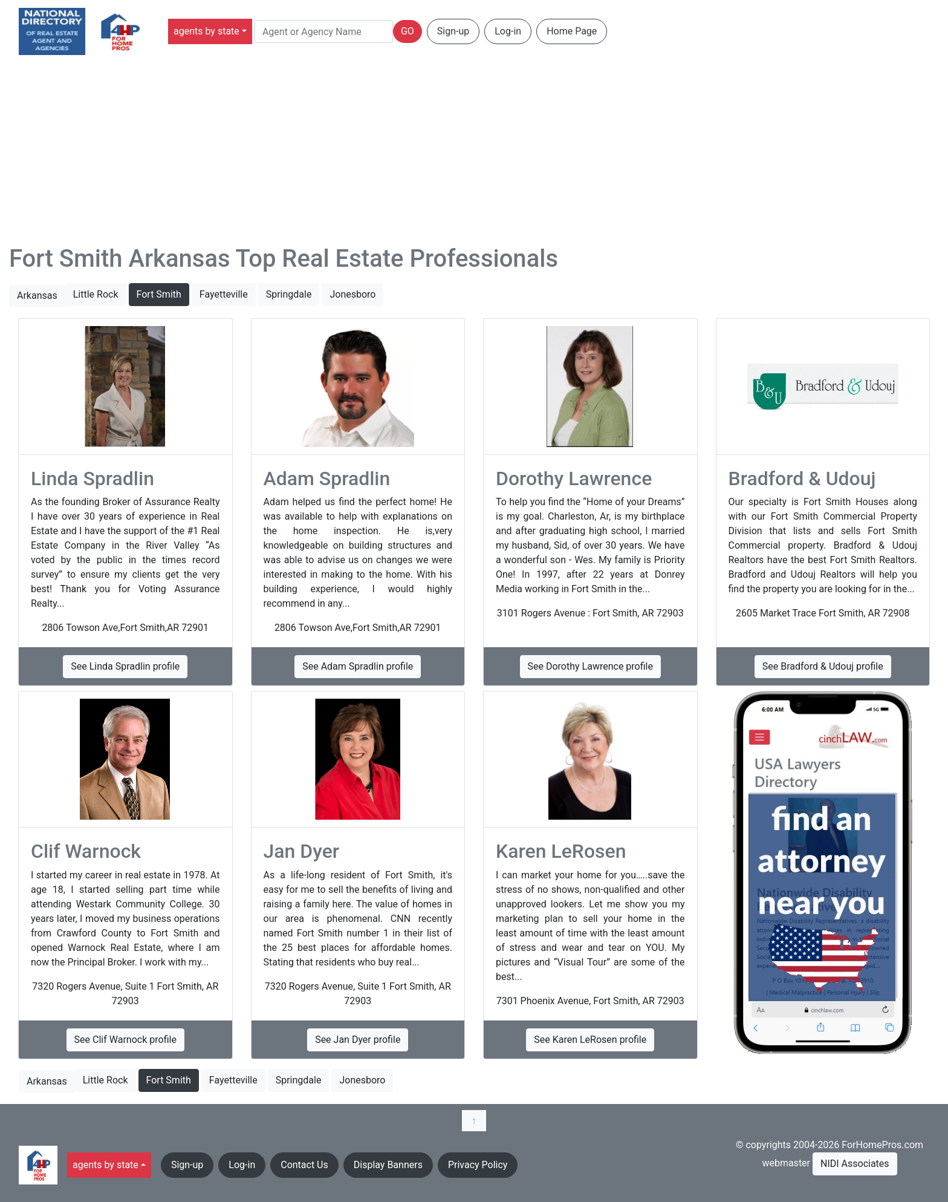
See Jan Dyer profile (357, 1039)
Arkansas (37, 295)
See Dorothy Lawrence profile (590, 666)
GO (407, 31)
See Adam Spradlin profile (357, 666)
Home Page (572, 31)
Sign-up (453, 31)
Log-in (508, 31)
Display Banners (388, 1165)
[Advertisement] (474, 153)
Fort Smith (159, 294)
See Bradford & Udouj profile (822, 666)
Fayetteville (224, 294)
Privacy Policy (478, 1165)
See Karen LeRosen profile (590, 1039)
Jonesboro (352, 294)
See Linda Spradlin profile (125, 666)
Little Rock (95, 294)
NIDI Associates (854, 1163)
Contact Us (304, 1165)
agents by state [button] (206, 31)
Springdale (289, 294)
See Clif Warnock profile (125, 1039)
